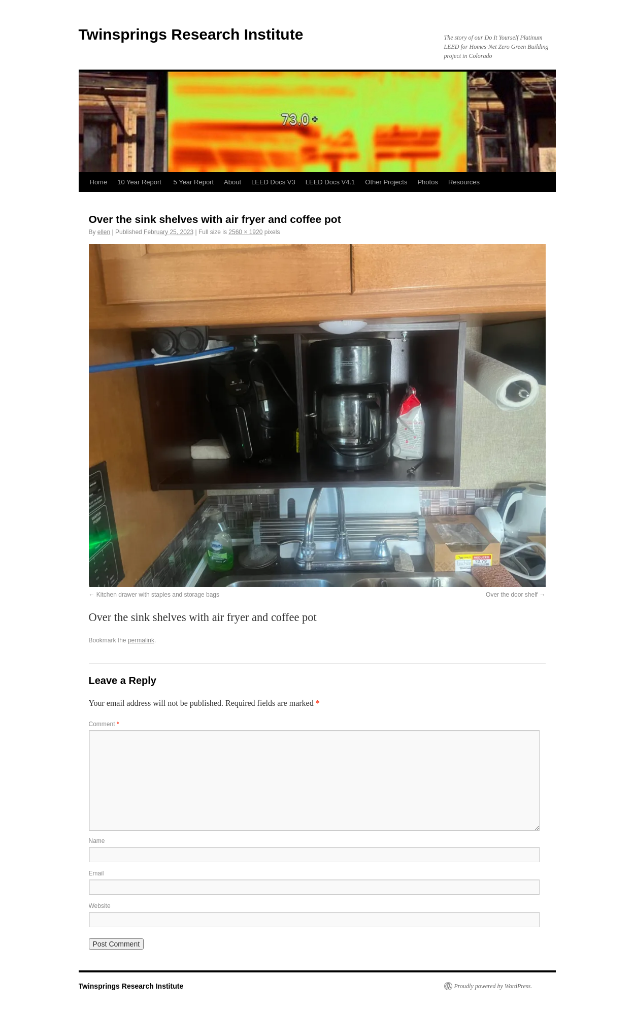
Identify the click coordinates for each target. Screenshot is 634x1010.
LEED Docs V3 (273, 182)
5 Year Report (194, 182)
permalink (141, 640)
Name (97, 840)
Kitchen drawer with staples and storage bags (157, 594)
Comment (104, 724)
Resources (464, 182)
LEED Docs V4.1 (330, 182)
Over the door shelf (512, 594)
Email (96, 873)
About (232, 182)
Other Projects (386, 182)
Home (99, 182)
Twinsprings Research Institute (191, 34)
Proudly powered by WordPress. (493, 986)
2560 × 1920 (245, 232)
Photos (427, 182)
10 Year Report (140, 182)
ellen (103, 232)
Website (100, 905)
